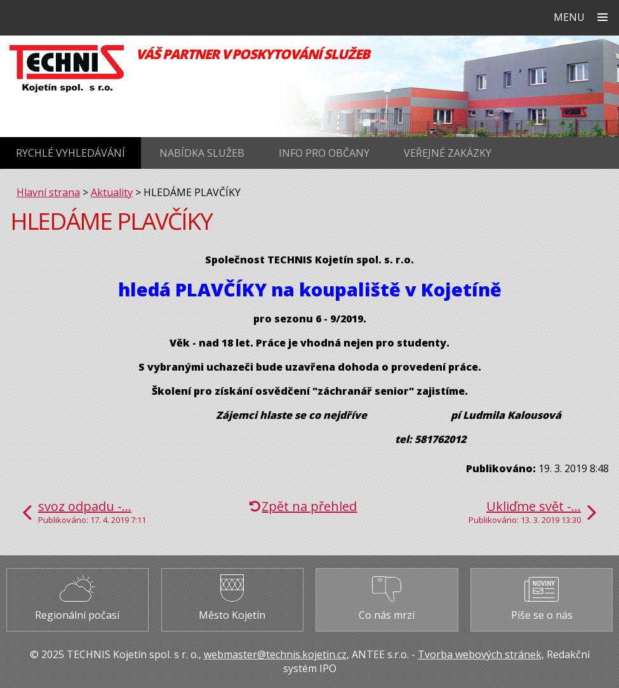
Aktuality (112, 192)
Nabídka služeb (201, 153)
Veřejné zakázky (447, 153)
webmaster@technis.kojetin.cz (275, 654)
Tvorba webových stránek (480, 654)
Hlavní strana (48, 192)
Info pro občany (324, 153)
